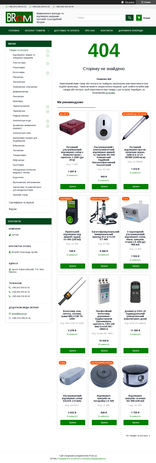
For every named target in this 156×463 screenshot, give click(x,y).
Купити (72, 186)
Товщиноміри (19, 155)
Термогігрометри (21, 106)
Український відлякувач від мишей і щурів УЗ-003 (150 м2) (72, 235)
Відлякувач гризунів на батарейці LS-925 (104, 398)
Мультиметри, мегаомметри (26, 182)
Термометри (19, 111)
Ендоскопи (18, 177)
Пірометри (18, 77)
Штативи (110, 93)
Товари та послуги (18, 50)
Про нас (90, 30)
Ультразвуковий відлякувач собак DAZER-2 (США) (72, 398)
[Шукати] (130, 18)
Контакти (107, 30)
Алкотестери (19, 62)
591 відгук (129, 2)
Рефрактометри (21, 116)
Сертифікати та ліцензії (21, 202)
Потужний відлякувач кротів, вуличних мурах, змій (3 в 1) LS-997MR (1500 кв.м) (135, 152)
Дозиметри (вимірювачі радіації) (24, 126)
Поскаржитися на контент (68, 459)
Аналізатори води (22, 120)
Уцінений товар (20, 195)
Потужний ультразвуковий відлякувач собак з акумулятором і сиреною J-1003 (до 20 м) (72, 153)
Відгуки (13, 209)
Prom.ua (93, 456)
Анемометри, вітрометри (25, 87)
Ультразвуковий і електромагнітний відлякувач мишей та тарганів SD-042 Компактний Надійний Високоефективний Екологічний (103, 156)
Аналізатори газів (22, 133)
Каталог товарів (35, 30)
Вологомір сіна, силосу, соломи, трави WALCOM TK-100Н (72, 315)
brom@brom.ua (19, 313)
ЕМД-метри (18, 160)
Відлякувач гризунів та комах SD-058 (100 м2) (135, 398)
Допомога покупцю (130, 30)
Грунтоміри (18, 165)
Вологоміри (19, 72)
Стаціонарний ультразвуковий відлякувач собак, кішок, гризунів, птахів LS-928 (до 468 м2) (135, 238)
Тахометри (18, 150)
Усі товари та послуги (137, 435)
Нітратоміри (19, 67)
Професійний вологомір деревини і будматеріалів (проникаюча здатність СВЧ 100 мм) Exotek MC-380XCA (103, 320)
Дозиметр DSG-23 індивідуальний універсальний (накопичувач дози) (135, 315)
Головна (14, 30)
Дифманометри (20, 91)
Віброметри (19, 145)
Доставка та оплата (66, 30)
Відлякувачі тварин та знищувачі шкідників (24, 56)
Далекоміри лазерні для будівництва (25, 139)
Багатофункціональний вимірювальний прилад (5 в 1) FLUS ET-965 (103, 235)
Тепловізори (19, 82)
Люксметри (18, 96)
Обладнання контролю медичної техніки (24, 171)
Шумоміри (18, 101)
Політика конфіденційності (94, 459)
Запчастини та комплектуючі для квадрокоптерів (27, 188)
